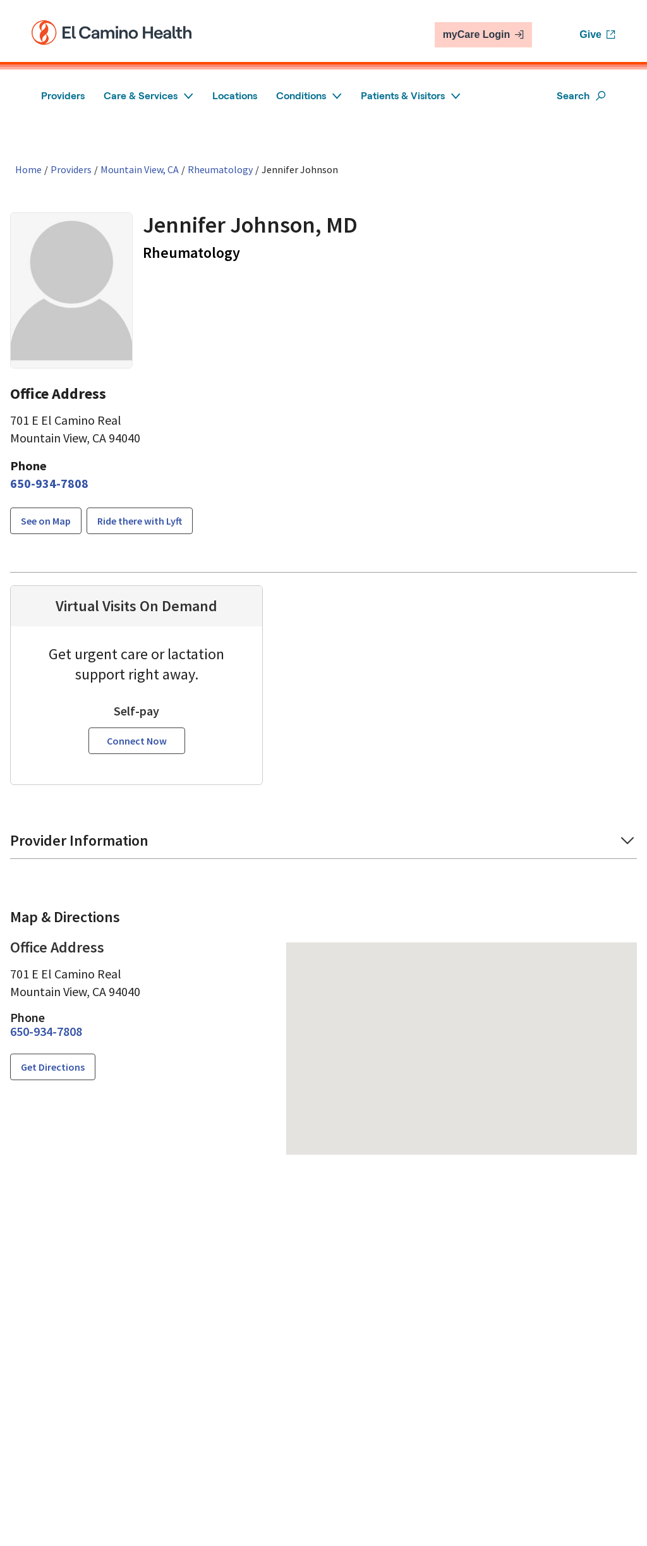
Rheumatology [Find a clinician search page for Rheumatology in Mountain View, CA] (220, 169)
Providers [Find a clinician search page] (71, 169)
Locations (234, 96)
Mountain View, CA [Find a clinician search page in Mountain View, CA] (139, 169)
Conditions (309, 96)
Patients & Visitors (411, 96)
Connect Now (137, 740)
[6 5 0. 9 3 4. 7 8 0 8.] (49, 483)
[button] (323, 845)
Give (597, 34)
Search (581, 96)
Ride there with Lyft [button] (139, 520)
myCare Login (483, 34)
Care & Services (148, 96)
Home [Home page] (28, 169)
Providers (63, 96)
